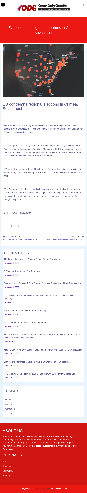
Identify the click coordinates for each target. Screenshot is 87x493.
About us (9, 404)
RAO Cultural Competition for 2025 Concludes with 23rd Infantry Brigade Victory (41, 374)
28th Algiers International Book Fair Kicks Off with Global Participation (36, 362)
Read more (8, 449)
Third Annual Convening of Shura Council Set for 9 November (32, 259)
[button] (3, 5)
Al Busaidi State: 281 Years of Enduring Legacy (26, 322)
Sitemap (9, 414)
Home (8, 399)
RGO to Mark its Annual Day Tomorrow (22, 271)
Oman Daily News (43, 489)
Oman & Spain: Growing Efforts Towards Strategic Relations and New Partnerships (42, 283)
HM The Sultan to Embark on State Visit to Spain (26, 310)
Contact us (10, 409)
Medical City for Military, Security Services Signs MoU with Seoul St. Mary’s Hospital (43, 350)
